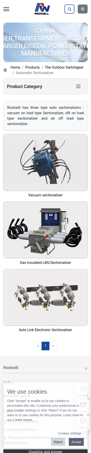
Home (15, 67)
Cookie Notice (22, 420)
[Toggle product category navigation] (78, 86)
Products (32, 67)
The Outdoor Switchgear (64, 67)
